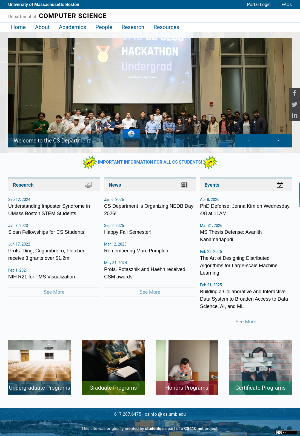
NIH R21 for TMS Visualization (41, 277)
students (153, 428)
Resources (166, 27)
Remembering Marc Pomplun (136, 250)
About (42, 27)
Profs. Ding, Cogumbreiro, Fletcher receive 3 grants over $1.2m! (46, 254)
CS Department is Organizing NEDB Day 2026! (148, 209)
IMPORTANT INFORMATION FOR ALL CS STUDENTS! (150, 162)
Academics (72, 27)
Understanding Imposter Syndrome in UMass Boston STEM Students (49, 209)
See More (54, 292)
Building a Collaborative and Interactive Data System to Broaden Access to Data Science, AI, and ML (244, 299)
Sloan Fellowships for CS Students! (46, 232)
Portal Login (259, 4)
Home (18, 27)
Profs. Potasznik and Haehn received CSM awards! (144, 273)
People (103, 27)
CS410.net (194, 428)
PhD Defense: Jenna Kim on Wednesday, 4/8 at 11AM (245, 209)
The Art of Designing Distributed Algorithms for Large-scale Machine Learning (239, 265)
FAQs (287, 4)
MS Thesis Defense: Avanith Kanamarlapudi (231, 235)
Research (133, 27)
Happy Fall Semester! (128, 232)
